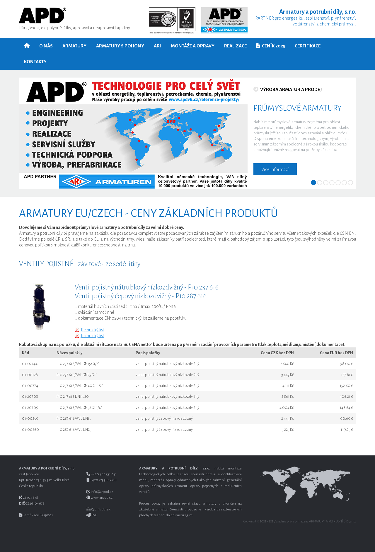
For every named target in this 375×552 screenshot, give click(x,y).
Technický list (92, 330)
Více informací (275, 169)
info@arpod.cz (102, 492)
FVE (94, 515)
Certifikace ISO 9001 (38, 515)
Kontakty (35, 61)
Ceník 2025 (270, 45)
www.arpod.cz (101, 498)
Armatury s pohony (120, 45)
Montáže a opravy (192, 45)
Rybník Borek (100, 509)
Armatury (74, 45)
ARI (157, 45)
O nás (46, 45)
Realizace (235, 45)
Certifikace (308, 45)
